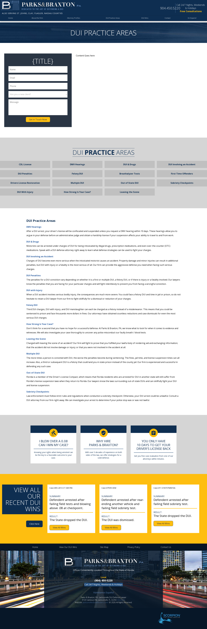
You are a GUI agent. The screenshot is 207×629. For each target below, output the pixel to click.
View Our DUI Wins (68, 547)
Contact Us (166, 547)
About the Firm (37, 18)
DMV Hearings (77, 164)
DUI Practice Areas (112, 18)
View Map (121, 600)
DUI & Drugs (129, 164)
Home (10, 18)
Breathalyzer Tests (129, 173)
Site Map (104, 547)
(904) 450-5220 (103, 580)
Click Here (34, 523)
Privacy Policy (133, 547)
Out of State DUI (129, 182)
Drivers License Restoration (25, 182)
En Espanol (192, 18)
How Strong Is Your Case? (77, 192)
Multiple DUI (77, 182)
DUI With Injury (25, 192)
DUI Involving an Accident (181, 164)
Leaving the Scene (129, 192)
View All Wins (59, 527)
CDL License (25, 164)
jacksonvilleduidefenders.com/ (96, 602)
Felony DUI (77, 173)
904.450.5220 (170, 8)
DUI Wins (144, 18)
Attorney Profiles (72, 18)
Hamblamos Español (103, 592)
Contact (167, 18)
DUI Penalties (25, 173)
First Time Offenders (182, 173)
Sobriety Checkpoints (182, 182)
